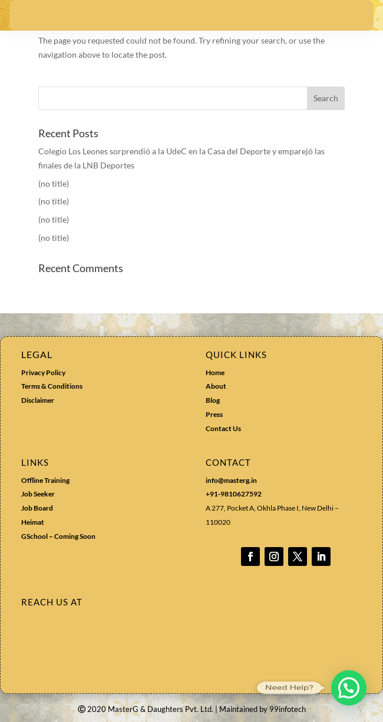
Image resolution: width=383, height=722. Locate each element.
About (216, 386)
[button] (349, 688)
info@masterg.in (231, 480)
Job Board (37, 508)
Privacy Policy (43, 372)
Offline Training (45, 480)
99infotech (287, 709)
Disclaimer (37, 400)
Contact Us (223, 428)
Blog (213, 400)
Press (214, 414)
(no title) (53, 183)
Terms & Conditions (51, 386)
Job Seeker (38, 493)
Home (215, 372)
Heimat (32, 522)
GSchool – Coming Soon (59, 536)
